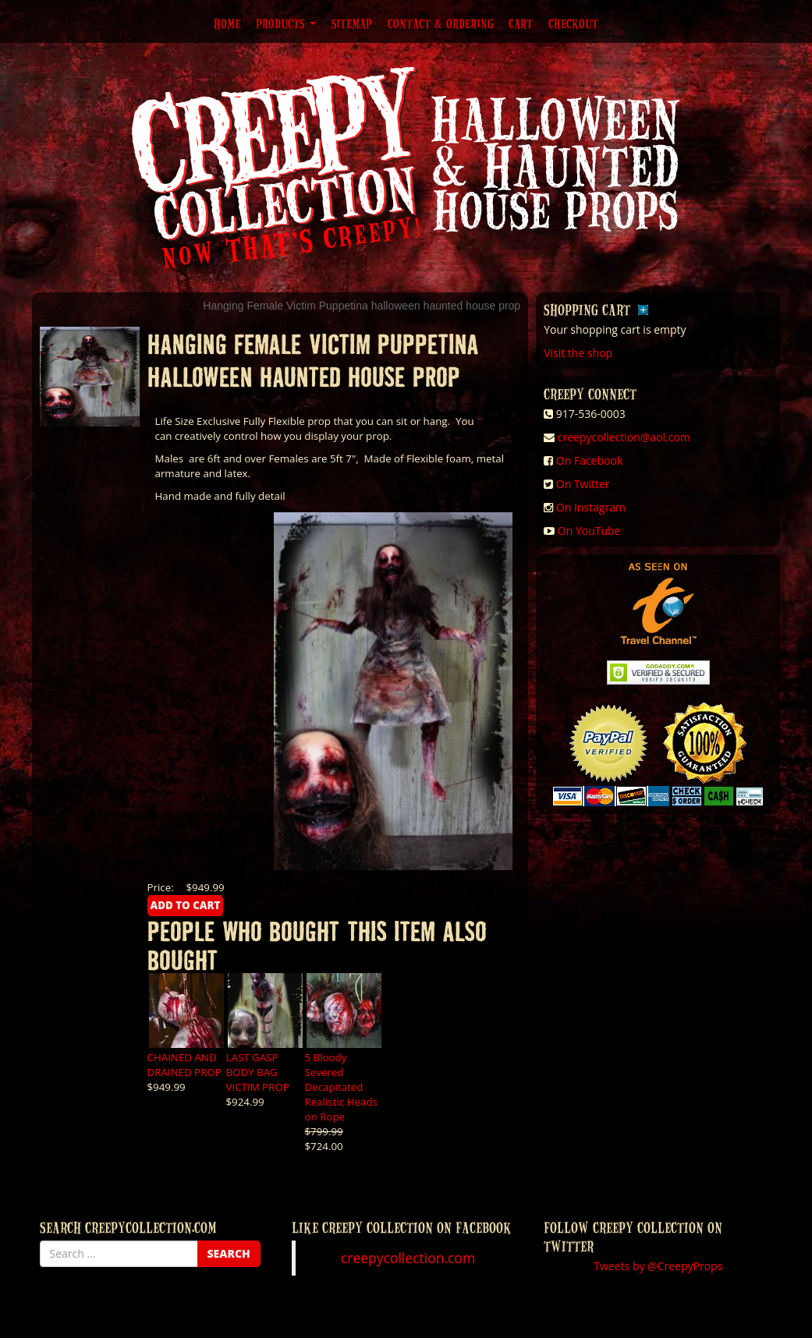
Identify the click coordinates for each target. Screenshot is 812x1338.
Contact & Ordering (440, 23)
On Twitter (583, 483)
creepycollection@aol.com (624, 437)
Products (286, 23)
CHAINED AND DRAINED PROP (184, 1064)
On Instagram (591, 507)
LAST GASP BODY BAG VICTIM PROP (257, 1072)
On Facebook (589, 460)
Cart (521, 23)
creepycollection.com (408, 1257)
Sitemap (352, 23)
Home (227, 23)
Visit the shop (578, 352)
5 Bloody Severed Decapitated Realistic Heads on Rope (341, 1087)
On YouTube (589, 530)
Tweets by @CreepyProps (658, 1265)
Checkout (573, 23)
